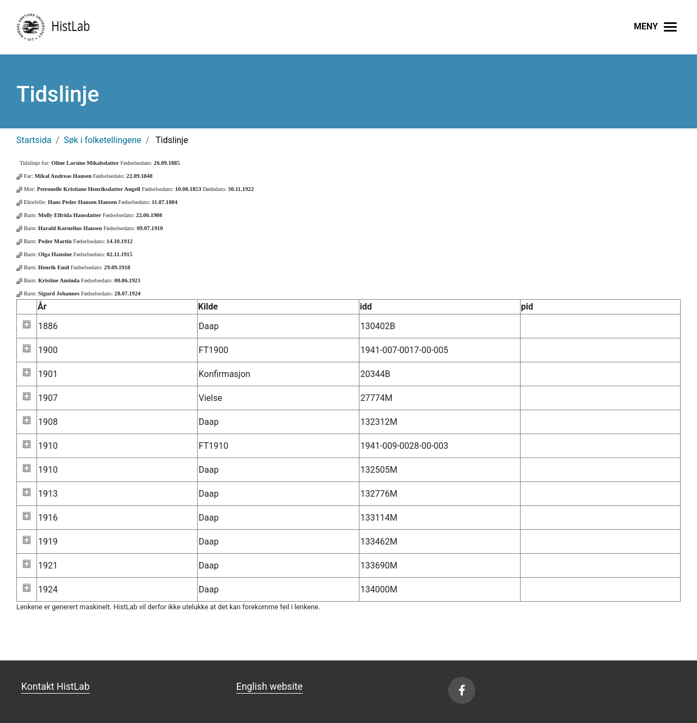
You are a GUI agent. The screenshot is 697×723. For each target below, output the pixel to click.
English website (269, 686)
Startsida (33, 140)
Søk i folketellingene (103, 140)
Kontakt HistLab (55, 686)
